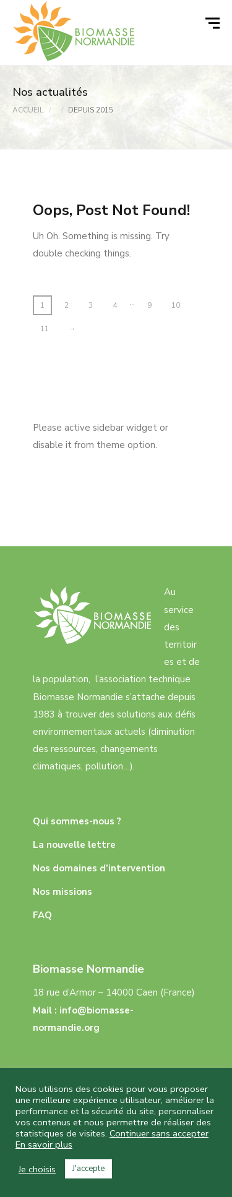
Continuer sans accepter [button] (159, 1133)
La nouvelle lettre (74, 845)
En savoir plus (43, 1144)
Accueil (27, 110)
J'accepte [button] (88, 1168)
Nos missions (62, 892)
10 (175, 305)
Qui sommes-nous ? (77, 821)
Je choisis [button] (37, 1169)
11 (44, 329)
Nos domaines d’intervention (99, 868)
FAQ (42, 915)
